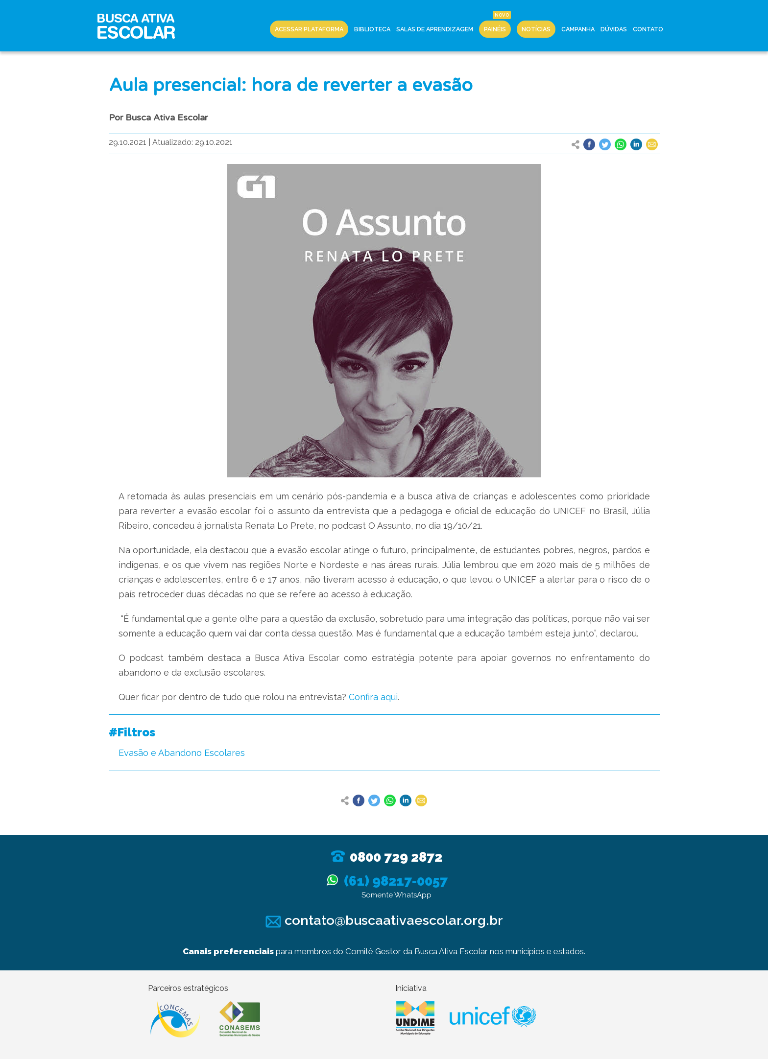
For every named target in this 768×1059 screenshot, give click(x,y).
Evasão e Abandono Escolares (182, 753)
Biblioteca (372, 29)
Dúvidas (613, 29)
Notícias (536, 29)
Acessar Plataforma (309, 29)
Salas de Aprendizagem (434, 29)
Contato (648, 29)
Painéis (495, 29)
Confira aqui (373, 697)
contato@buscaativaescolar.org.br (384, 920)
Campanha (578, 29)
